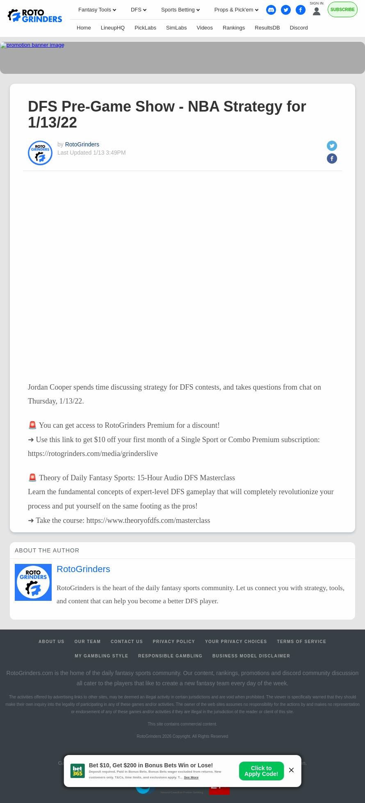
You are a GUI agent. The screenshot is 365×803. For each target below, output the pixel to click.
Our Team (87, 641)
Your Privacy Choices (236, 641)
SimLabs (176, 28)
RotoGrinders (82, 144)
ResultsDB (267, 28)
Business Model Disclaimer (251, 656)
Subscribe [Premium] (343, 9)
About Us (51, 641)
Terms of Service (301, 641)
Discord (299, 28)
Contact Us (127, 641)
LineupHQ (113, 28)
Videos (205, 28)
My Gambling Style (101, 656)
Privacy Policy (174, 641)
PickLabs (145, 28)
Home (84, 28)
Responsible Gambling (170, 656)
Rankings (234, 28)
